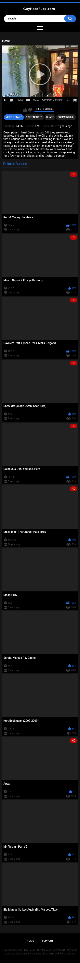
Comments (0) (66, 117)
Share (50, 117)
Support (47, 940)
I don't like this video (30, 110)
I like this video (25, 110)
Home (30, 940)
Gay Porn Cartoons (52, 100)
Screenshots (34, 117)
